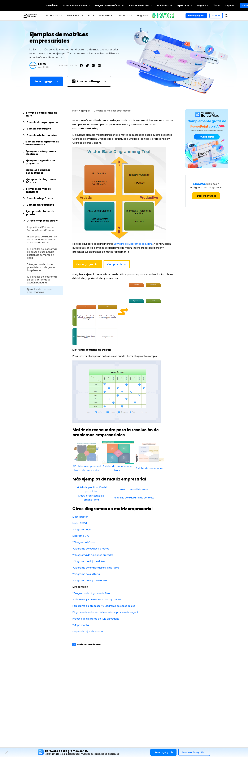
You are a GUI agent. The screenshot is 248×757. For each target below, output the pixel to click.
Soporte (229, 5)
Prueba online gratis (89, 81)
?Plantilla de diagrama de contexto (134, 497)
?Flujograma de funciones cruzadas (92, 555)
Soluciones (75, 16)
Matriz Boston (80, 517)
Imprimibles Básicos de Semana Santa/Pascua (40, 229)
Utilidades (164, 5)
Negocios (202, 5)
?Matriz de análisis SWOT (134, 489)
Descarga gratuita (87, 264)
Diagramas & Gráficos (109, 5)
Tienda (216, 5)
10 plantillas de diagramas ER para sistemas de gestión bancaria (42, 279)
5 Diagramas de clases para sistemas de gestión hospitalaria (41, 267)
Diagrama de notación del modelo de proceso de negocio (105, 612)
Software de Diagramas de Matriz (133, 244)
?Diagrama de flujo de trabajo (89, 580)
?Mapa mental (80, 625)
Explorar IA (184, 5)
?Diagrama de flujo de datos (88, 561)
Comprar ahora (116, 264)
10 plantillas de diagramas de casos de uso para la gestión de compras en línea (42, 253)
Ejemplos (85, 110)
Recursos (106, 16)
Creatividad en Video (76, 5)
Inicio (75, 110)
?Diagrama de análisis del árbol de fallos (95, 567)
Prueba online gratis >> (194, 752)
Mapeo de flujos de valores (87, 631)
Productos (54, 16)
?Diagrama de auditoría (86, 574)
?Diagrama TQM (81, 529)
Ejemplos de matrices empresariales (39, 291)
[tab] (41, 114)
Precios (216, 15)
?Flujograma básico (83, 542)
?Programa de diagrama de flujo (91, 593)
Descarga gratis (196, 15)
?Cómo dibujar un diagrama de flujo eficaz (96, 599)
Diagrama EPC (80, 536)
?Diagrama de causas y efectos (90, 548)
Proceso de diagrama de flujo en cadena (95, 618)
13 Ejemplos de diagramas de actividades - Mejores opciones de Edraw (42, 239)
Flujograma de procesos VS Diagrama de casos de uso (103, 606)
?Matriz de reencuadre (149, 468)
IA (91, 16)
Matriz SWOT (79, 523)
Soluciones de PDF (140, 5)
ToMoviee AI (51, 5)
